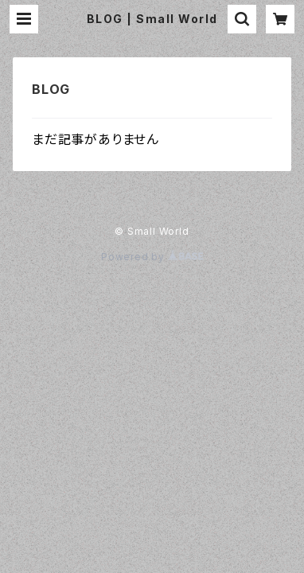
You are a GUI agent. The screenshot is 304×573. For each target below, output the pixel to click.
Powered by (152, 257)
